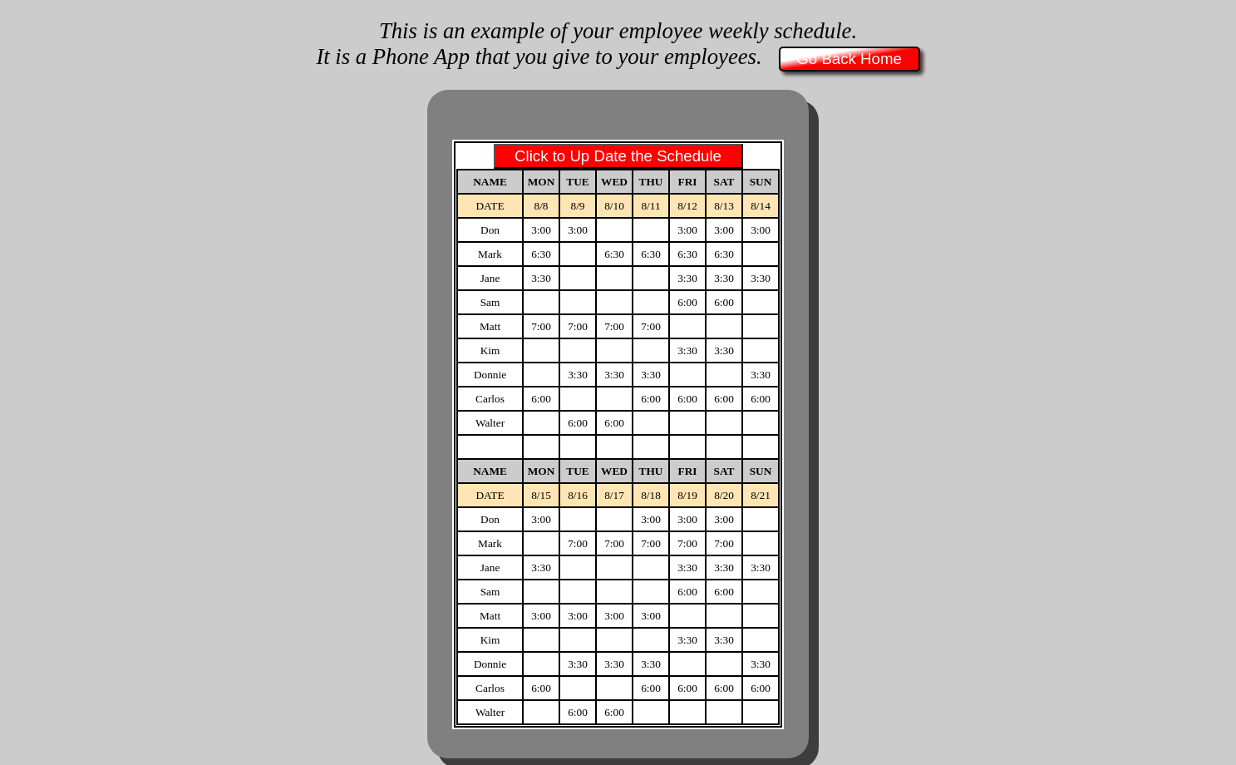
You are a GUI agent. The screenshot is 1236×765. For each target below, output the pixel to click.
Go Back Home (849, 58)
